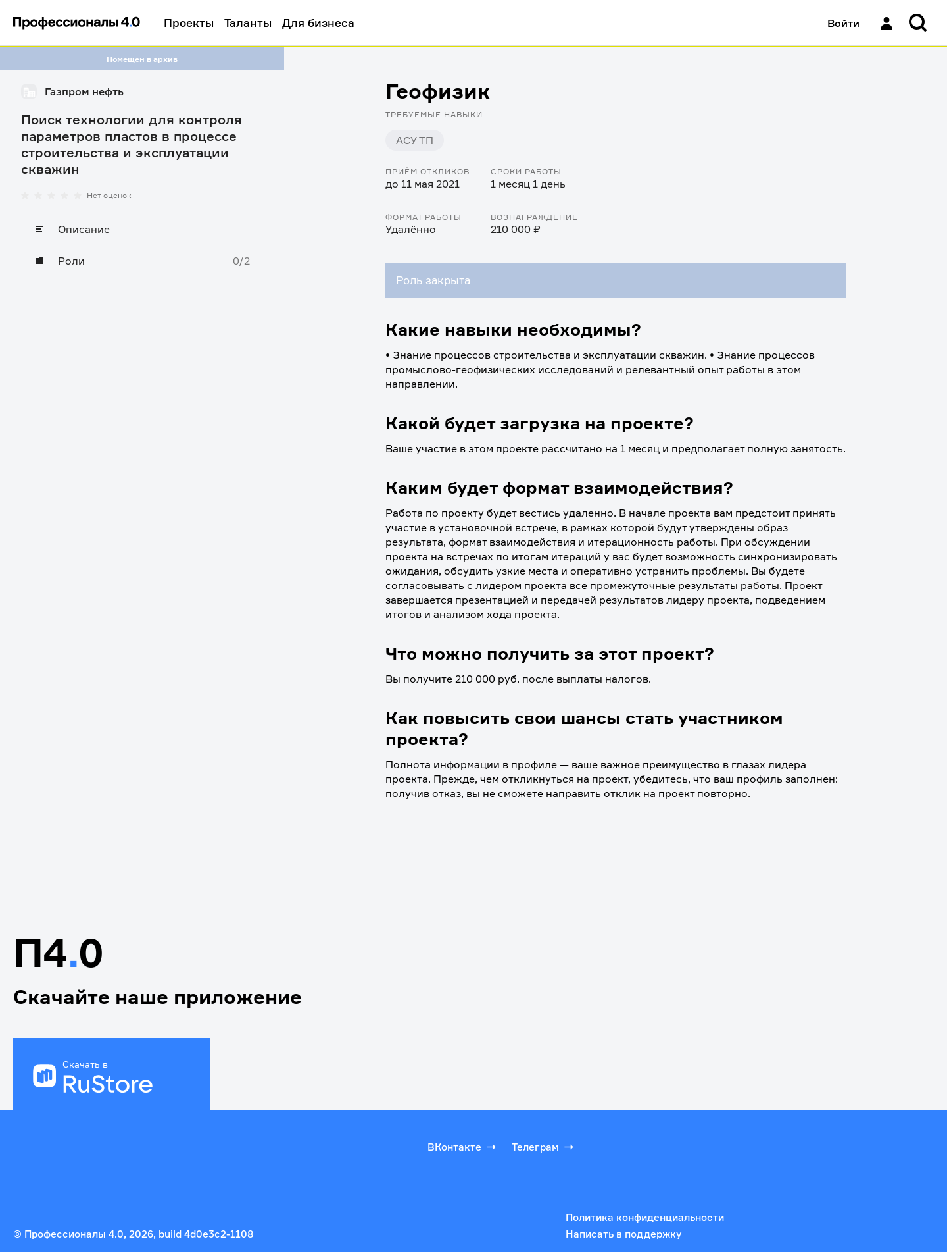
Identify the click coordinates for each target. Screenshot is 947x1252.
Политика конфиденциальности (645, 1217)
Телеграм (544, 1146)
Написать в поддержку (623, 1234)
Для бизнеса (318, 23)
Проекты (189, 23)
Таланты (248, 23)
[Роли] (142, 260)
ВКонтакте (462, 1146)
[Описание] (142, 229)
